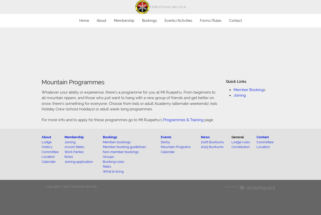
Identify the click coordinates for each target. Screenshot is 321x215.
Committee (265, 142)
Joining (239, 95)
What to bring (113, 171)
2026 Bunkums (212, 142)
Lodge (47, 142)
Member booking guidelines (124, 147)
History (47, 147)
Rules (68, 157)
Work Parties (74, 152)
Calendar (168, 152)
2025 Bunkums (212, 147)
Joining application (78, 162)
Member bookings (117, 142)
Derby (165, 142)
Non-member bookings (121, 152)
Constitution (240, 147)
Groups (108, 157)
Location (263, 147)
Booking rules (113, 162)
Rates (107, 166)
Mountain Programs (176, 147)
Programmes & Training (183, 120)
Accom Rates (74, 147)
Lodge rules (240, 142)
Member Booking (248, 90)
